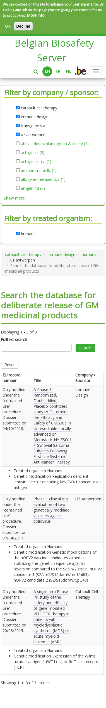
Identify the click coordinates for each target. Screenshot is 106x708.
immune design (61, 254)
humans (89, 254)
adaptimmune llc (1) (39, 170)
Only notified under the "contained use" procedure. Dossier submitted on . (14, 409)
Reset (9, 364)
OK (8, 26)
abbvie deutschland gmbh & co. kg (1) (55, 144)
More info (36, 15)
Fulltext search (14, 339)
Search (85, 348)
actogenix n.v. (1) (36, 161)
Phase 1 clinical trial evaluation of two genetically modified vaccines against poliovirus (51, 510)
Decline (23, 26)
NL (68, 71)
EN (47, 71)
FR (58, 71)
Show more (14, 198)
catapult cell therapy (23, 254)
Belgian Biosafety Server (54, 50)
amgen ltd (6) (33, 188)
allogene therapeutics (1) (43, 179)
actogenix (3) (32, 152)
